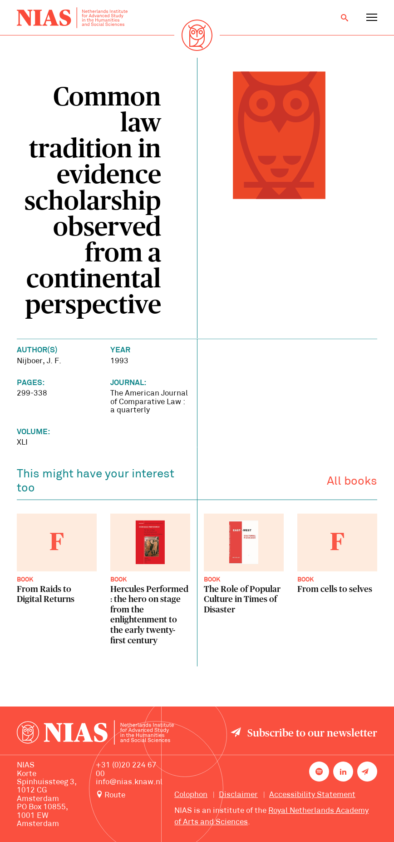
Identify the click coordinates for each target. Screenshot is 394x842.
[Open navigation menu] (372, 18)
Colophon (190, 795)
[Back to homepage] (72, 17)
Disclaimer (238, 795)
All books (352, 483)
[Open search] (345, 18)
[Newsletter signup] (367, 772)
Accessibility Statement (312, 795)
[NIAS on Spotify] (319, 772)
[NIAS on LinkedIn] (343, 772)
